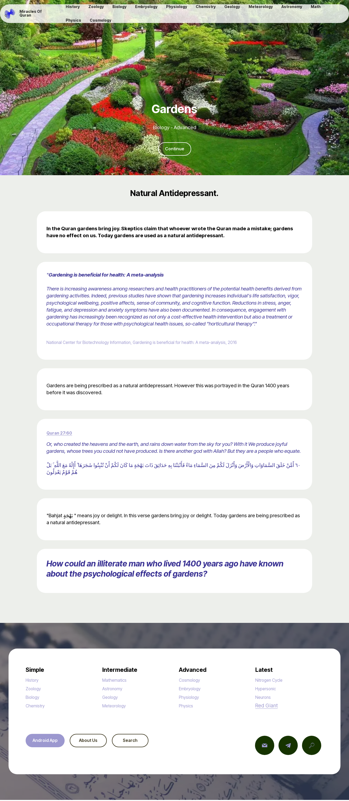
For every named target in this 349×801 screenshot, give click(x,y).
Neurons (264, 698)
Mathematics (116, 681)
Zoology (35, 690)
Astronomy (114, 690)
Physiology (191, 698)
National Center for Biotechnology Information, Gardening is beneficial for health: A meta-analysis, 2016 (159, 343)
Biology (34, 698)
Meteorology (116, 707)
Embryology (192, 690)
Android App (47, 742)
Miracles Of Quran (36, 14)
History (33, 681)
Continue (174, 149)
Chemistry (37, 707)
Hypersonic (268, 690)
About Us (95, 742)
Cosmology (192, 681)
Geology (111, 698)
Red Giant (266, 706)
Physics (187, 707)
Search (141, 742)
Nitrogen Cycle (271, 681)
